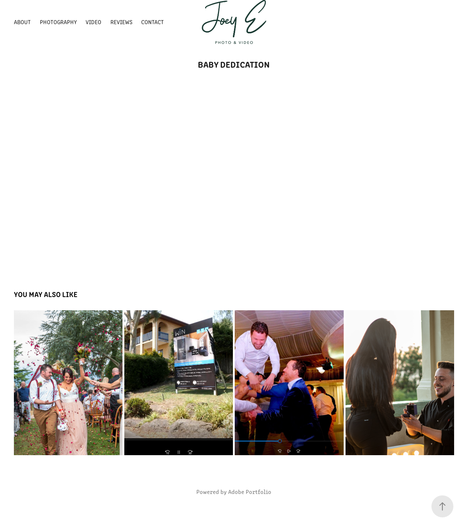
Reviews (121, 22)
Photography (58, 22)
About (22, 22)
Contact (152, 22)
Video (93, 22)
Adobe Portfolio (249, 491)
